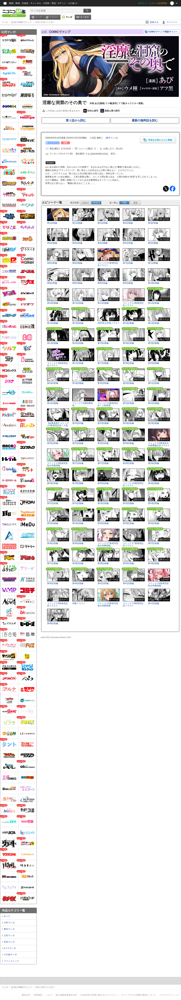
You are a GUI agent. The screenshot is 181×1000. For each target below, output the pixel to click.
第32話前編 (103, 503)
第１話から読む (76, 120)
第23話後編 (103, 423)
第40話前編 (52, 583)
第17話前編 (77, 363)
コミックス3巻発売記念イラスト (57, 364)
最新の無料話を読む (145, 120)
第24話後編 (153, 423)
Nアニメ (62, 3)
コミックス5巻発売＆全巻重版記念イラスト (159, 444)
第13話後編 (128, 323)
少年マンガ (9, 922)
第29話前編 (52, 483)
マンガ (69, 17)
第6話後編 (77, 263)
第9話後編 (128, 283)
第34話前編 (77, 523)
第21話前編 (153, 383)
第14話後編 (52, 343)
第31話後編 (77, 503)
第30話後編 (153, 483)
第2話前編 (102, 223)
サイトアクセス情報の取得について (138, 995)
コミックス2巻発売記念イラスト (133, 304)
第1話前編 (52, 223)
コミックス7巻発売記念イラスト (133, 544)
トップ (38, 17)
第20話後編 (128, 383)
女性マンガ (9, 942)
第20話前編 (103, 383)
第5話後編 (153, 243)
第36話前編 (52, 543)
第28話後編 (153, 463)
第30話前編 (103, 483)
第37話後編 (52, 563)
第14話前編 (153, 323)
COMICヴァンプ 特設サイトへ (163, 31)
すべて (7, 916)
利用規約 (38, 995)
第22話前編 (128, 403)
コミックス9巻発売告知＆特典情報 (108, 604)
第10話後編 (52, 303)
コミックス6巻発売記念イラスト (133, 484)
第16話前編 (128, 343)
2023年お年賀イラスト (109, 323)
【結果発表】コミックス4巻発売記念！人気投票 (58, 425)
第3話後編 (52, 243)
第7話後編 (153, 263)
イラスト (53, 17)
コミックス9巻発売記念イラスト (133, 604)
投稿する (154, 22)
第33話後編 (52, 523)
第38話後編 (103, 563)
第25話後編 (77, 443)
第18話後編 (153, 363)
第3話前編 (153, 223)
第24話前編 (128, 423)
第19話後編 (77, 383)
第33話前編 (153, 503)
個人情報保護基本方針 (66, 995)
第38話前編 (77, 563)
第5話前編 (128, 243)
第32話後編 (128, 503)
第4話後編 (102, 243)
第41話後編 (128, 583)
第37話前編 (153, 543)
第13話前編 (77, 323)
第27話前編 (77, 463)
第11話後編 (103, 303)
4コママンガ (10, 948)
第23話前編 (77, 423)
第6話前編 (52, 263)
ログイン (142, 3)
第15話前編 (77, 343)
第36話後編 (77, 543)
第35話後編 (153, 523)
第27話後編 (103, 463)
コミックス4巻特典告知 (82, 404)
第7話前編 (128, 263)
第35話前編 (128, 523)
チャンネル (35, 3)
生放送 (25, 3)
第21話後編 (52, 403)
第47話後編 (153, 603)
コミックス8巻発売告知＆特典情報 (158, 584)
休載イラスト (78, 603)
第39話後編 (153, 563)
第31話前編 (52, 503)
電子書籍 (84, 17)
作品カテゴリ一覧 (13, 910)
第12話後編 (52, 323)
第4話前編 (77, 243)
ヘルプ (49, 995)
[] (112, 138)
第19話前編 (52, 383)
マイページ (171, 22)
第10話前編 (153, 283)
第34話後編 (103, 523)
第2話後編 (128, 223)
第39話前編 (128, 563)
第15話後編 (103, 343)
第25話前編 (52, 443)
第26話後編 (128, 443)
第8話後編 (77, 283)
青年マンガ (9, 929)
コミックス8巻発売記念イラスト (57, 604)
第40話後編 (77, 583)
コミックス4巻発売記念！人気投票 (108, 404)
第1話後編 (77, 223)
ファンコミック (11, 961)
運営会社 (26, 995)
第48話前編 (52, 623)
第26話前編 (103, 443)
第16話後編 (153, 343)
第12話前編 (153, 303)
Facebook (172, 189)
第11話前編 (77, 303)
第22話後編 (153, 403)
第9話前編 (102, 283)
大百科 (46, 3)
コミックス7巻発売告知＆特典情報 (108, 544)
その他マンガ (10, 954)
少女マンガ (9, 935)
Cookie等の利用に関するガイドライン (99, 995)
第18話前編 (128, 363)
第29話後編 (77, 483)
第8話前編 (52, 283)
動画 (11, 3)
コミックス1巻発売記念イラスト (108, 264)
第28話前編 (128, 463)
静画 (18, 3)
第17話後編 (103, 363)
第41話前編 (103, 583)
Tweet (166, 189)
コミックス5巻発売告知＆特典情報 (57, 464)
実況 (54, 3)
